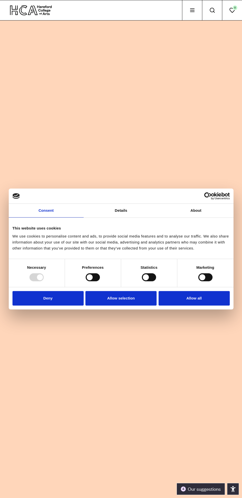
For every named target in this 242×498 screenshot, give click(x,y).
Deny (47, 298)
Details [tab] (121, 210)
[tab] (192, 10)
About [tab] (196, 210)
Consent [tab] (46, 210)
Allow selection (121, 298)
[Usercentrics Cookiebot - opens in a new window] (208, 196)
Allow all (194, 298)
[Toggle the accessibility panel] (201, 489)
